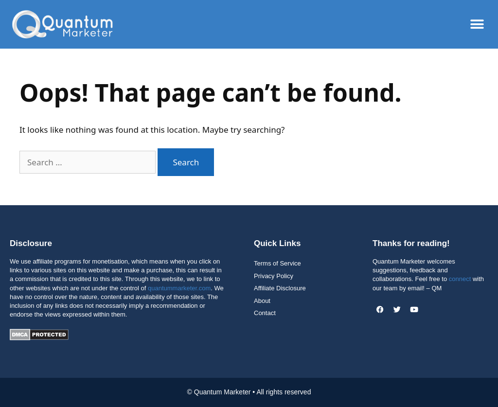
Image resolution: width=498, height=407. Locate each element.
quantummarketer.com (179, 288)
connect (460, 279)
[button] (477, 24)
